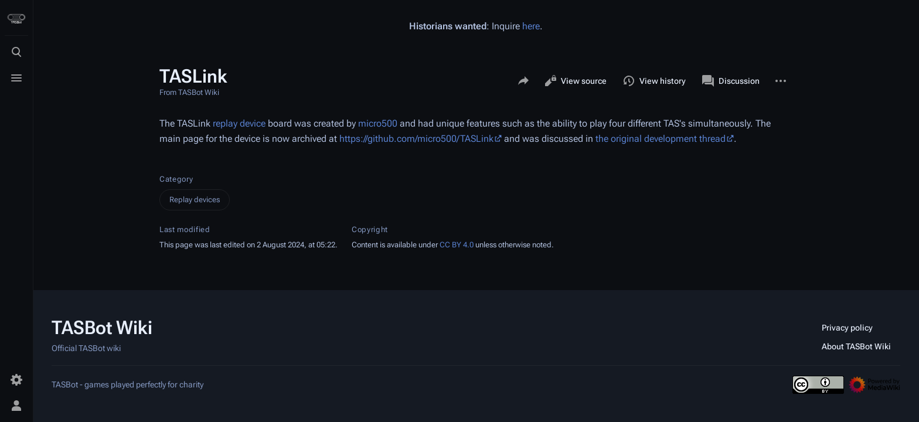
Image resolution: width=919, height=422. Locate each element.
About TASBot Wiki (856, 346)
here (531, 26)
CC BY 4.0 (457, 244)
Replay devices (194, 199)
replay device (239, 123)
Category (176, 179)
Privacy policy (847, 327)
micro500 (377, 123)
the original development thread (660, 138)
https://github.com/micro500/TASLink (416, 138)
